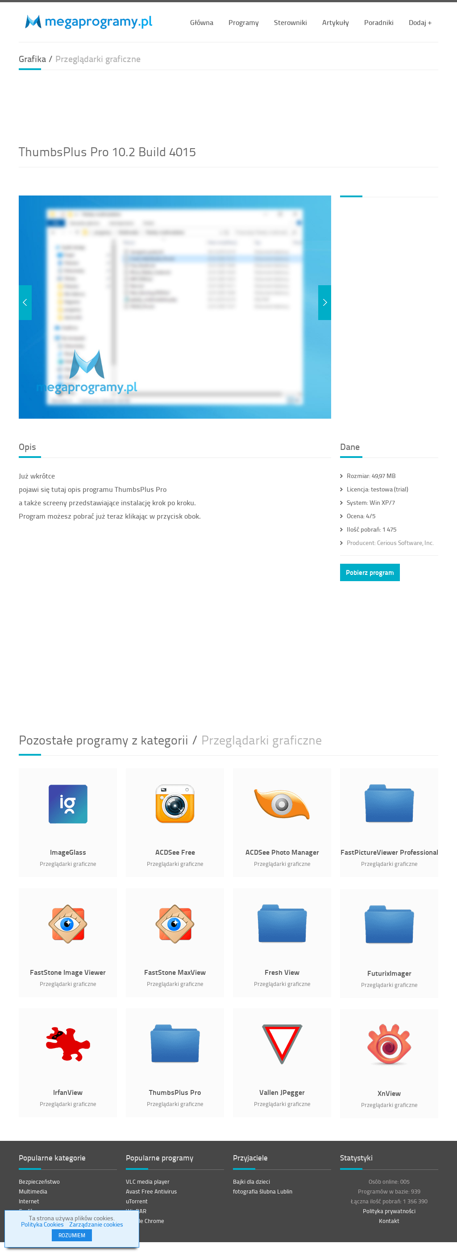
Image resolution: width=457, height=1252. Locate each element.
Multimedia (33, 1196)
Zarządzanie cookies (96, 1224)
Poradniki (379, 22)
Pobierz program (370, 572)
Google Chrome (145, 1225)
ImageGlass (68, 852)
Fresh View (282, 972)
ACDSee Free (175, 852)
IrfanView (68, 1092)
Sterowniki (290, 22)
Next (324, 302)
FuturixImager (389, 978)
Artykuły (335, 22)
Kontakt (389, 1225)
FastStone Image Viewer (68, 972)
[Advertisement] (228, 106)
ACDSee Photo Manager (282, 852)
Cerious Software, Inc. (390, 542)
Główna (201, 22)
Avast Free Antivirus (151, 1196)
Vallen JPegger (282, 1092)
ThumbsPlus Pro (175, 1092)
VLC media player (148, 1186)
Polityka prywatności (389, 1215)
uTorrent (137, 1206)
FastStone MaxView (175, 972)
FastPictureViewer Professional (389, 852)
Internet (29, 1206)
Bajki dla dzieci (251, 1186)
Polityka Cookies (42, 1224)
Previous (25, 302)
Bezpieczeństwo (39, 1186)
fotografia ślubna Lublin (262, 1196)
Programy (243, 22)
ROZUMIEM (71, 1235)
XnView (389, 1098)
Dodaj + (420, 22)
